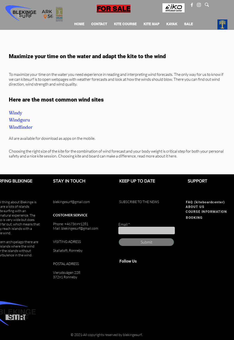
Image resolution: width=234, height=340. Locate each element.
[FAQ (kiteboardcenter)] (207, 202)
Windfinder (21, 127)
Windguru (19, 120)
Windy (15, 112)
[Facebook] (191, 5)
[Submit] (146, 242)
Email (123, 224)
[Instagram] (199, 5)
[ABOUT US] (200, 206)
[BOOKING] (200, 217)
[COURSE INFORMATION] (208, 211)
